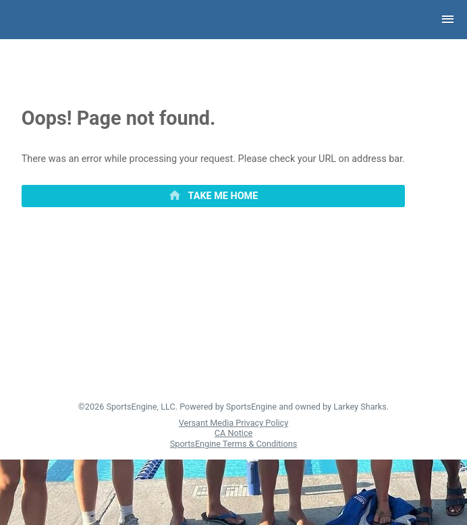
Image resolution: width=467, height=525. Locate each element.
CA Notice (233, 433)
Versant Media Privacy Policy (233, 423)
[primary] (213, 196)
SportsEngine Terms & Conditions (233, 444)
